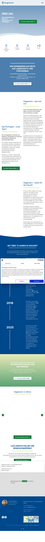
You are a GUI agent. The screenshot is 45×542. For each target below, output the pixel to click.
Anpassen (22, 281)
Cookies (24, 481)
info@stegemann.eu (31, 507)
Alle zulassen (36, 281)
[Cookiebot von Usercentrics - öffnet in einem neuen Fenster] (38, 260)
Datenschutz (36, 525)
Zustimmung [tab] (7, 263)
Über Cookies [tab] (37, 263)
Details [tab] (22, 263)
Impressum (31, 525)
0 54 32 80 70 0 (29, 505)
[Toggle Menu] (42, 2)
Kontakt (26, 525)
